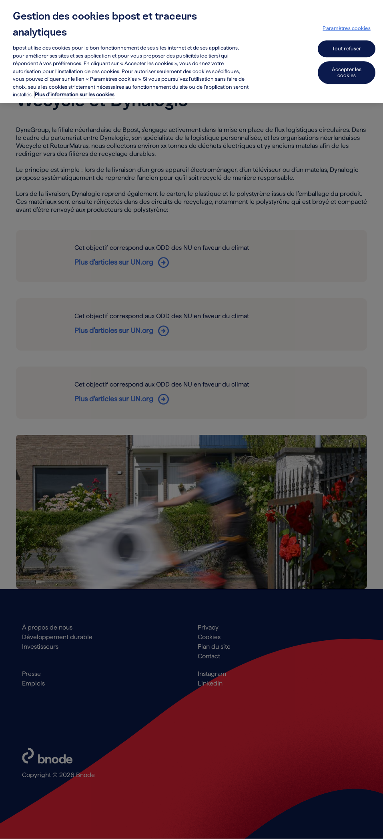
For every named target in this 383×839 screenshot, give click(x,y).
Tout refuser (346, 47)
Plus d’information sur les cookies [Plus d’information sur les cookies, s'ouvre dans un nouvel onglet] (74, 93)
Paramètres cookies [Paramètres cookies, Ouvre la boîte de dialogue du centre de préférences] (346, 27)
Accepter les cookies (347, 70)
